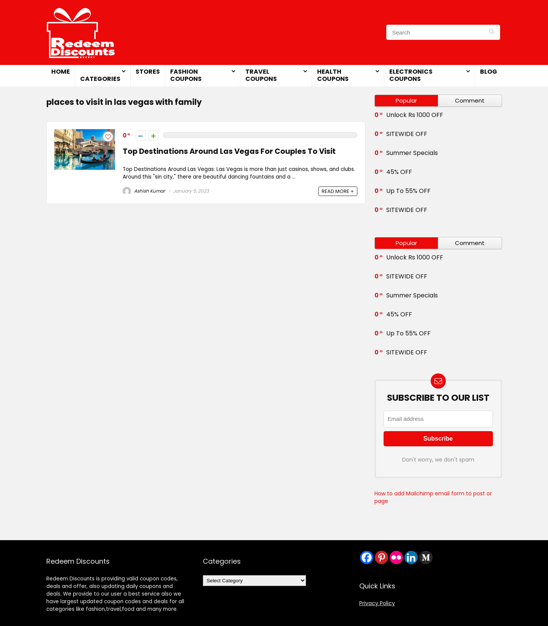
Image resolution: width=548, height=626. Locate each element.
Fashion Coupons (186, 75)
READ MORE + (338, 191)
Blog (488, 71)
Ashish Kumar (144, 191)
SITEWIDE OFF (406, 134)
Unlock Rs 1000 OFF (414, 115)
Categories (100, 78)
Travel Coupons (261, 75)
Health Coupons (333, 75)
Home (60, 71)
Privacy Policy (377, 603)
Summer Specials (412, 153)
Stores (148, 71)
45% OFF (399, 172)
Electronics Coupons (411, 75)
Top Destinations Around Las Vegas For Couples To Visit (229, 151)
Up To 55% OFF (408, 191)
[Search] (491, 32)
